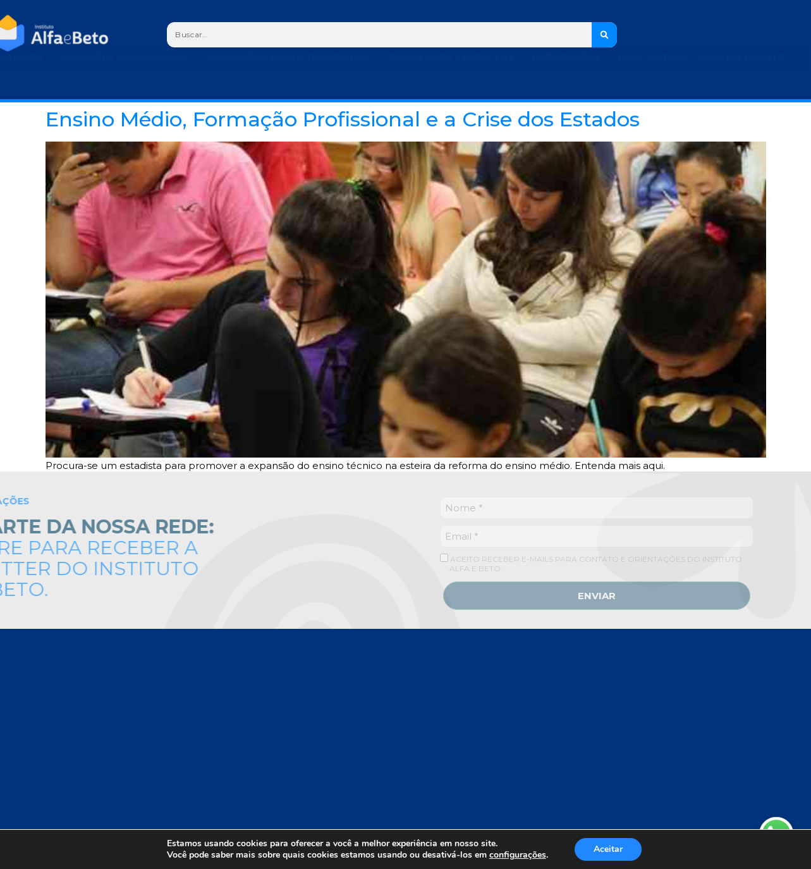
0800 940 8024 (624, 817)
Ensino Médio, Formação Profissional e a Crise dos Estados (343, 119)
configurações (517, 855)
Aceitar (608, 849)
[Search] (604, 34)
